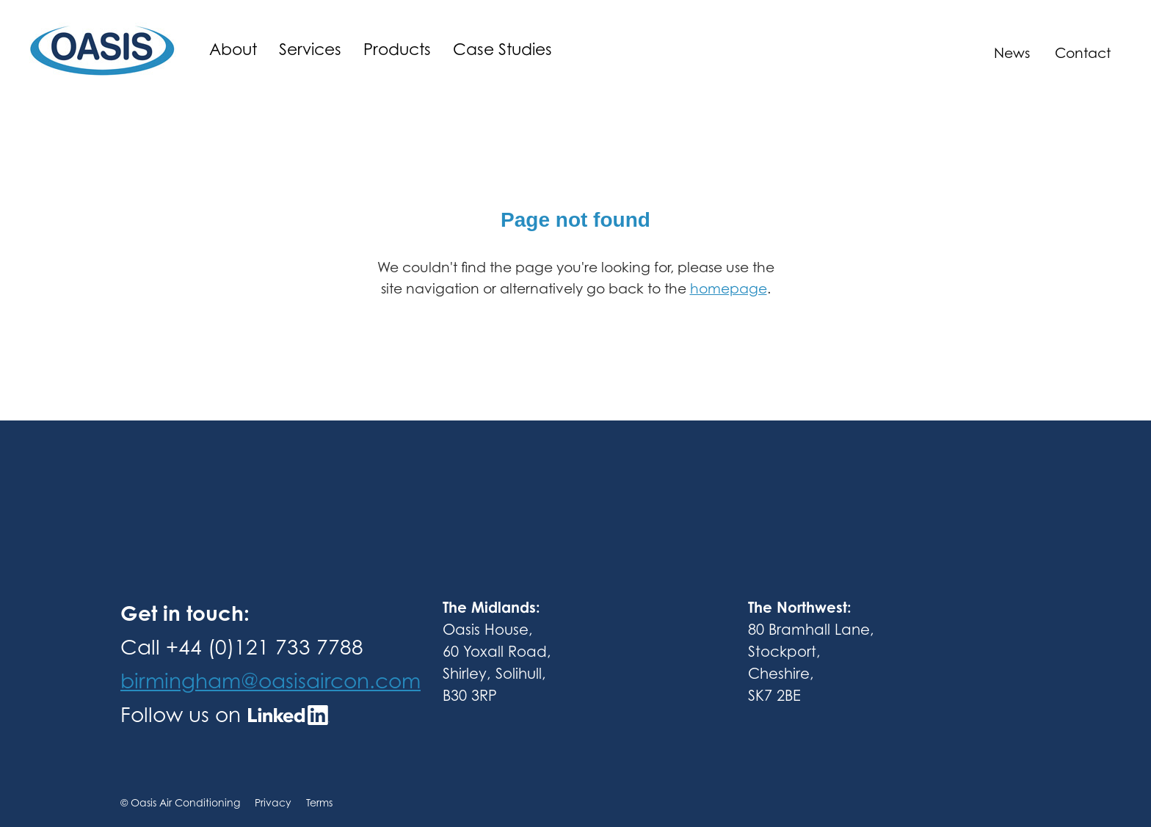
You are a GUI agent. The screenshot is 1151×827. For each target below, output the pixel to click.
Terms (319, 802)
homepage (728, 288)
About (233, 49)
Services (310, 49)
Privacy (280, 802)
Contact (1083, 53)
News (1012, 53)
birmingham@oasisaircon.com (270, 680)
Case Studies (502, 49)
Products (397, 49)
